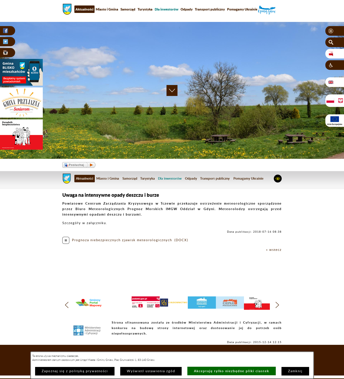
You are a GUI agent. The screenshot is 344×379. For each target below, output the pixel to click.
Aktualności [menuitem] (84, 9)
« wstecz (274, 249)
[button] (335, 31)
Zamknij (295, 371)
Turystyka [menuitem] (145, 9)
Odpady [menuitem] (187, 9)
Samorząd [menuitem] (127, 9)
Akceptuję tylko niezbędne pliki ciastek (231, 371)
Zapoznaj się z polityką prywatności (75, 371)
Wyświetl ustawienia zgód (151, 371)
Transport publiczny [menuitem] (210, 9)
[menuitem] (166, 9)
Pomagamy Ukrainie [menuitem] (242, 9)
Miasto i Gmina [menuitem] (107, 9)
